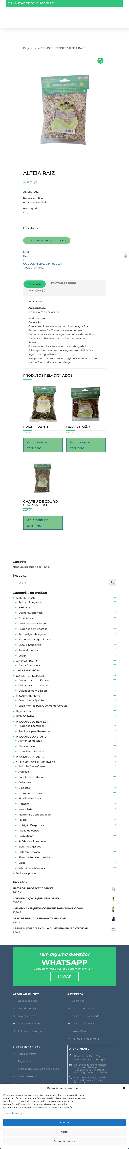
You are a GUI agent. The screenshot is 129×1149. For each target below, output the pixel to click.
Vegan (22, 655)
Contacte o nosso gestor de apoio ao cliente (62, 968)
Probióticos (25, 836)
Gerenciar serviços (14, 1113)
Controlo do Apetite (31, 700)
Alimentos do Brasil (30, 740)
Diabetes (24, 787)
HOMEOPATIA (25, 716)
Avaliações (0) (36, 290)
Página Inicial (31, 48)
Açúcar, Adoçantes (30, 602)
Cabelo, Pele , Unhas (31, 777)
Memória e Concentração (34, 814)
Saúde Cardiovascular (32, 841)
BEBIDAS (24, 607)
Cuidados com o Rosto (33, 690)
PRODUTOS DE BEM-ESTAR (33, 721)
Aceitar (64, 1122)
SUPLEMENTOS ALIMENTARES (35, 762)
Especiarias (25, 618)
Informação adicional (64, 282)
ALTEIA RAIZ (36, 267)
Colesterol (24, 782)
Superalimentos (28, 650)
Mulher (22, 819)
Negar (64, 1131)
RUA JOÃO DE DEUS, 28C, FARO (32, 3)
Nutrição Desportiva (31, 825)
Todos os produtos (28, 873)
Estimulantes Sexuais (32, 793)
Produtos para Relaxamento (36, 731)
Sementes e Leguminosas (34, 639)
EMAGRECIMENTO (28, 696)
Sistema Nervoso (29, 852)
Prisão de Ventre (28, 830)
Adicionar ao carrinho (47, 240)
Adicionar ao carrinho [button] (38, 445)
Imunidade (25, 809)
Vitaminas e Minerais (31, 868)
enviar (64, 976)
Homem (23, 803)
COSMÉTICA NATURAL (30, 675)
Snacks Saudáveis (29, 644)
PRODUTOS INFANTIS (30, 756)
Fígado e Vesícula (29, 798)
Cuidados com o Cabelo (33, 680)
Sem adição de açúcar (32, 634)
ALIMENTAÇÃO (25, 598)
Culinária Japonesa (30, 612)
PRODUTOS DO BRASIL (31, 736)
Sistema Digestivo (29, 846)
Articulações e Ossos (31, 766)
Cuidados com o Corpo (33, 685)
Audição (23, 771)
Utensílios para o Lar (31, 751)
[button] (124, 1088)
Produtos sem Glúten (32, 623)
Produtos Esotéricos (31, 725)
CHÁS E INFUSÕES (54, 48)
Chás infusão (26, 746)
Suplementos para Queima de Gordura (43, 705)
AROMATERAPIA (26, 661)
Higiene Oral (24, 711)
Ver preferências (64, 1141)
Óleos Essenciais (29, 665)
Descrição (35, 284)
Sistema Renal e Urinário (34, 857)
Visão (22, 862)
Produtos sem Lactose (32, 628)
